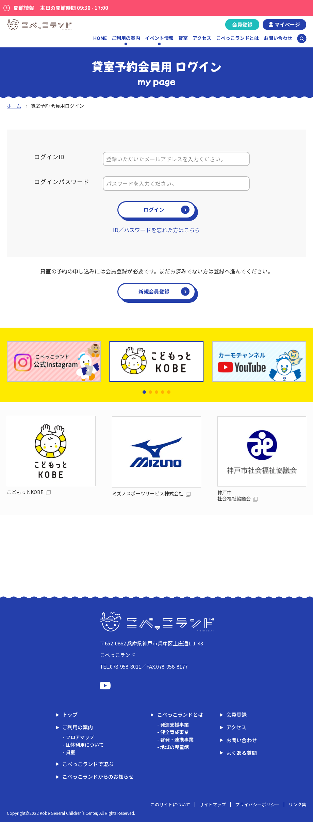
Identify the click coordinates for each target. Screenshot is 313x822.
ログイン (154, 209)
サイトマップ (212, 804)
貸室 (183, 37)
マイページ (287, 24)
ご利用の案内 (77, 727)
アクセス (202, 37)
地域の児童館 (174, 747)
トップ (70, 714)
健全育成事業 (174, 732)
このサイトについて (170, 804)
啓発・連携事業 (177, 739)
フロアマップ (80, 737)
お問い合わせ (278, 37)
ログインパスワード (61, 181)
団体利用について (85, 744)
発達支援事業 (174, 724)
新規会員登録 (154, 291)
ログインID (49, 156)
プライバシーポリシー (257, 804)
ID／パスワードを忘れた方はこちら (156, 230)
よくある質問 (241, 752)
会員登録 (242, 24)
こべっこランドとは (237, 37)
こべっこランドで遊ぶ (87, 763)
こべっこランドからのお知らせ (98, 776)
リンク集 (297, 804)
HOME (100, 37)
